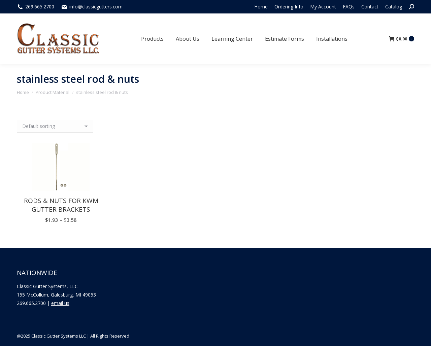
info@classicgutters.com (96, 6)
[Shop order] (55, 126)
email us (60, 303)
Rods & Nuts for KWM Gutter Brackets (61, 205)
